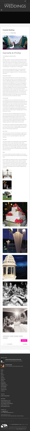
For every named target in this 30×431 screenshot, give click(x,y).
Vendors (2, 380)
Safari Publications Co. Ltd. (5, 400)
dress (12, 336)
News (2, 373)
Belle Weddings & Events (5, 406)
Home (2, 371)
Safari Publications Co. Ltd (16, 424)
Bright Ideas (3, 379)
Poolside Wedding (8, 30)
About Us (2, 374)
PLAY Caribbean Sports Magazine (7, 403)
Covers (2, 376)
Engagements (3, 383)
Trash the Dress (4, 389)
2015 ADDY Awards (8, 364)
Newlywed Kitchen (4, 385)
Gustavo (16, 336)
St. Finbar (5, 338)
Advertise (2, 377)
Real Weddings (3, 386)
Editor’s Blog (3, 382)
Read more (24, 340)
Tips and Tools (3, 387)
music (21, 336)
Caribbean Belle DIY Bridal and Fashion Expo (13, 359)
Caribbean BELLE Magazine (6, 401)
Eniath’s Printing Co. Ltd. (5, 404)
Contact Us (3, 390)
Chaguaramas (6, 336)
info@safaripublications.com (8, 412)
